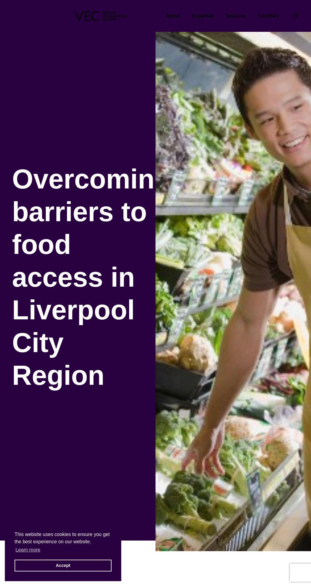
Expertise (203, 15)
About (173, 15)
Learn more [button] (27, 549)
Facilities (268, 15)
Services (236, 15)
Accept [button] (63, 565)
